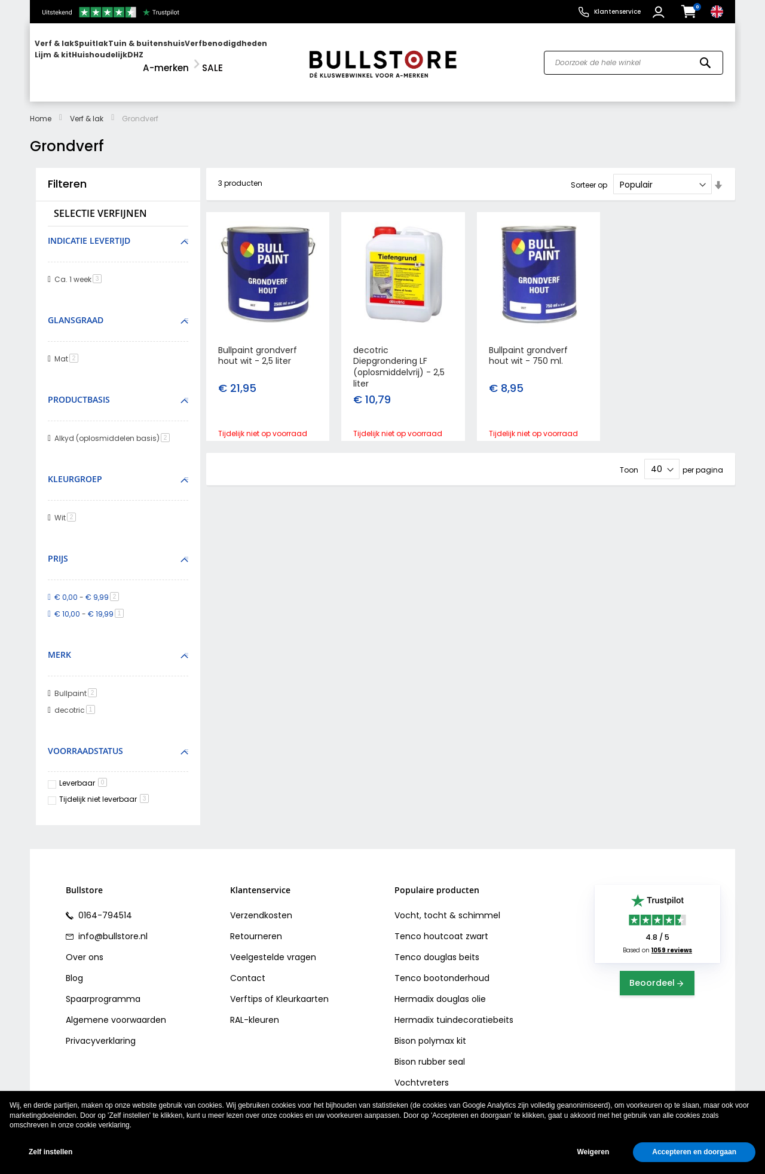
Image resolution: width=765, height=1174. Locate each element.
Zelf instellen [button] (50, 1152)
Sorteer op (589, 174)
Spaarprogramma (103, 988)
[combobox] (633, 57)
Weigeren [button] (593, 1152)
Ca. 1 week (80, 268)
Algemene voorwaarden (116, 1008)
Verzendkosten (261, 904)
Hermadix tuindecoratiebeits (453, 1008)
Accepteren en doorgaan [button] (694, 1152)
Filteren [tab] (67, 173)
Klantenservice (617, 11)
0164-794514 (104, 904)
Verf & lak (86, 108)
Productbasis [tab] (79, 388)
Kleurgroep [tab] (75, 468)
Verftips (246, 988)
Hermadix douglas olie (440, 988)
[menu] (163, 57)
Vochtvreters (421, 1071)
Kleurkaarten (302, 988)
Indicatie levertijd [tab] (89, 229)
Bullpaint (77, 682)
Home (40, 108)
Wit (67, 507)
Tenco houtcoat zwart (441, 925)
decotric (76, 699)
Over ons (84, 946)
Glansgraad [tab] (75, 309)
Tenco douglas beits (436, 946)
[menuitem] (81, 57)
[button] (660, 12)
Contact (247, 967)
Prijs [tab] (58, 547)
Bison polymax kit (430, 1029)
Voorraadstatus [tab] (85, 739)
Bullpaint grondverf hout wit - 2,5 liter (257, 344)
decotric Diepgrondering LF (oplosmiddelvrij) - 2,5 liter (399, 356)
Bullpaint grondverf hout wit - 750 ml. (528, 344)
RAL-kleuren (254, 1008)
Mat (68, 348)
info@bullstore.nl (112, 925)
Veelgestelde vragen (273, 946)
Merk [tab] (59, 643)
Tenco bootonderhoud (441, 967)
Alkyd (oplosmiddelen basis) (114, 427)
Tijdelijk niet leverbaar (104, 788)
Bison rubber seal (429, 1050)
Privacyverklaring (101, 1029)
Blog (74, 967)
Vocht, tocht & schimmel (447, 904)
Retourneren (256, 925)
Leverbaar (83, 772)
